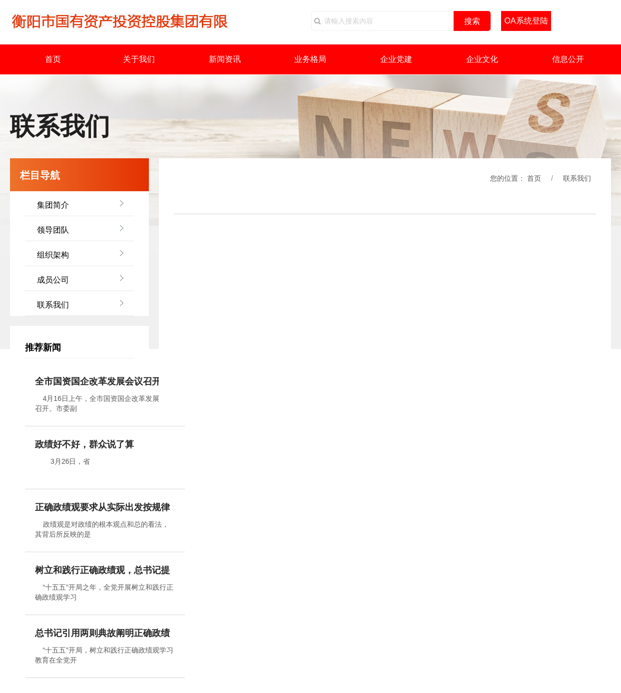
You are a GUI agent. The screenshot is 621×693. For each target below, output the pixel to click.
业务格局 (310, 59)
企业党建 (396, 59)
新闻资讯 (225, 59)
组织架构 (53, 255)
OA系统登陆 (526, 20)
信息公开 (568, 59)
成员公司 (53, 280)
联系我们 (53, 305)
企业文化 (482, 59)
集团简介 (53, 205)
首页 (53, 59)
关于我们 (139, 59)
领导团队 (53, 230)
